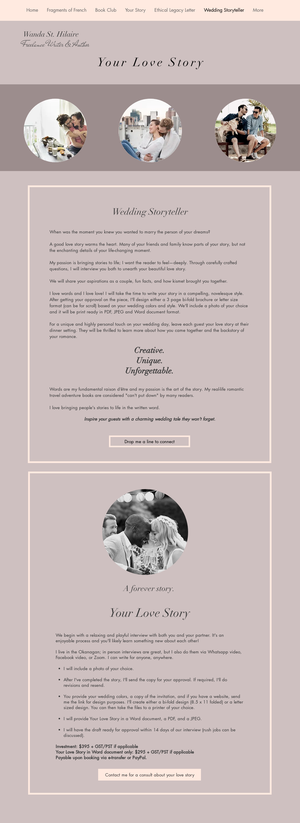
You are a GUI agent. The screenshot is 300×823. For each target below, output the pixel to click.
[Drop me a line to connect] (149, 441)
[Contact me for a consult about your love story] (149, 775)
